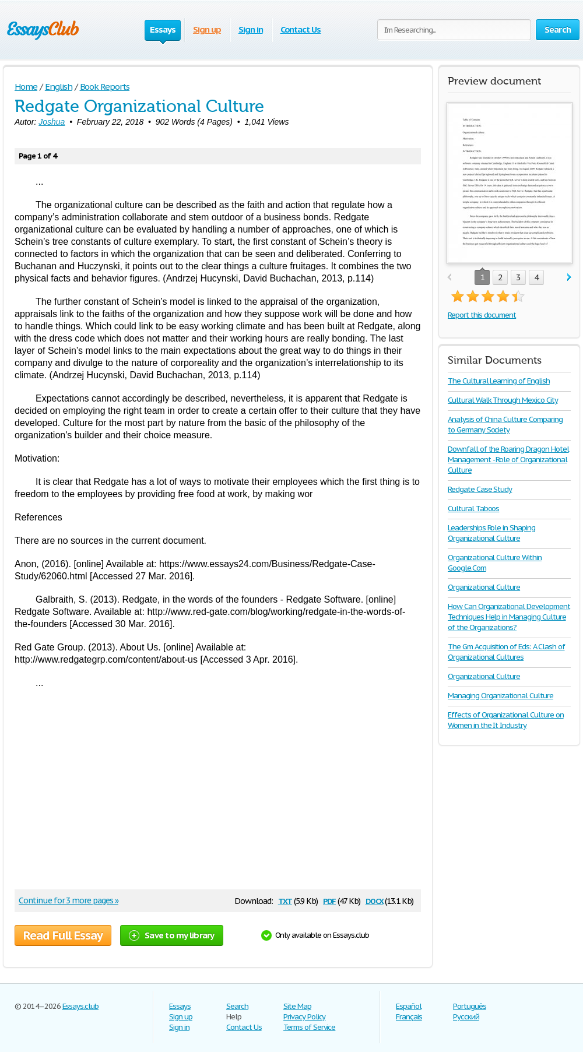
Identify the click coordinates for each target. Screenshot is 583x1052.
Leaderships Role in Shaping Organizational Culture (491, 533)
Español (409, 1006)
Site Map (297, 1006)
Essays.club (80, 1006)
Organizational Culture (484, 587)
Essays (180, 1006)
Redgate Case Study (480, 489)
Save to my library (172, 935)
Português (469, 1006)
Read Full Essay (63, 935)
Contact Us (300, 29)
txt (285, 900)
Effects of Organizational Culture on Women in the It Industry (506, 720)
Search (237, 1006)
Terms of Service (309, 1027)
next (569, 277)
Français (409, 1017)
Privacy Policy (304, 1017)
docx (375, 900)
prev (449, 277)
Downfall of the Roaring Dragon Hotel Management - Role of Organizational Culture (508, 459)
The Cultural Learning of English (499, 381)
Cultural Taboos (473, 508)
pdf (329, 900)
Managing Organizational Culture (500, 696)
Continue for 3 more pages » (68, 900)
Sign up (207, 29)
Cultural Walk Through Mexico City (503, 400)
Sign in (250, 29)
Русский (466, 1017)
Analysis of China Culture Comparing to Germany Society (505, 424)
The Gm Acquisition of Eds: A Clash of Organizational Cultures (506, 652)
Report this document (482, 315)
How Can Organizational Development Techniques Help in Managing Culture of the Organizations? (509, 616)
